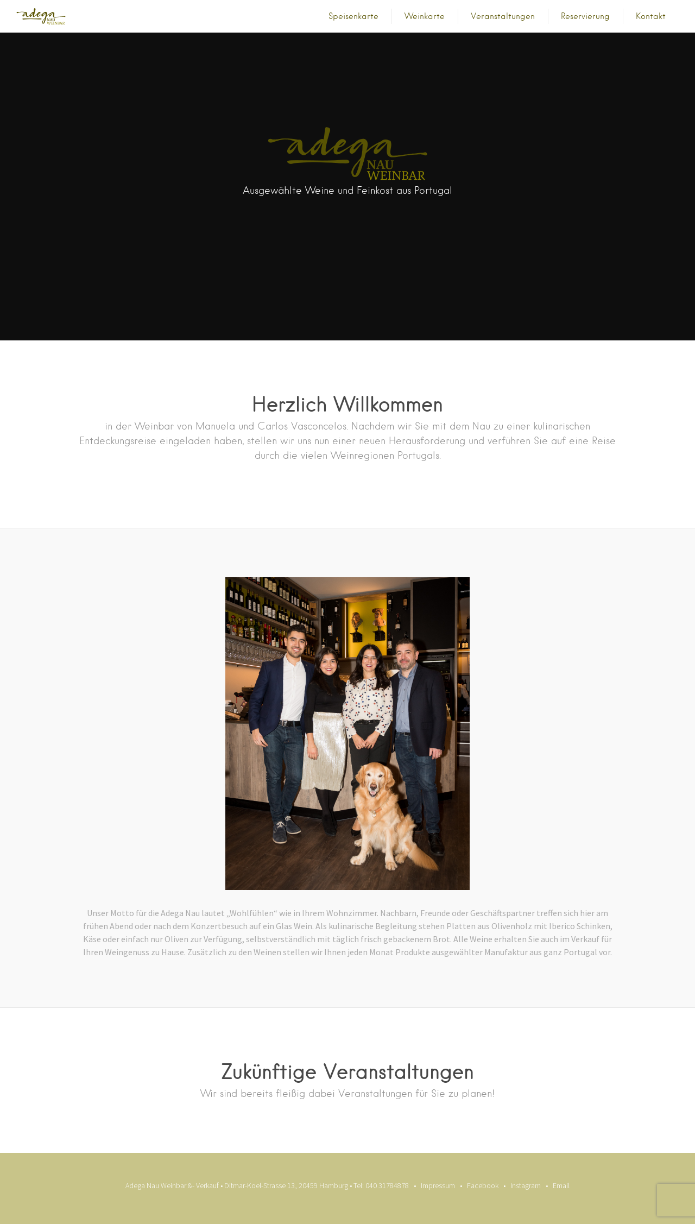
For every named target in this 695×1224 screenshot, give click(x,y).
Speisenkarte (353, 16)
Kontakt (651, 16)
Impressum (438, 1185)
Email (561, 1185)
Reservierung (585, 16)
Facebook (482, 1185)
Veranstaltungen (503, 16)
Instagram (525, 1185)
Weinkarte (425, 16)
